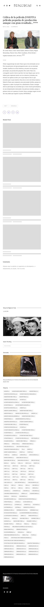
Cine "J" (5, 105)
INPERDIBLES (14, 105)
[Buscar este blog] (22, 346)
